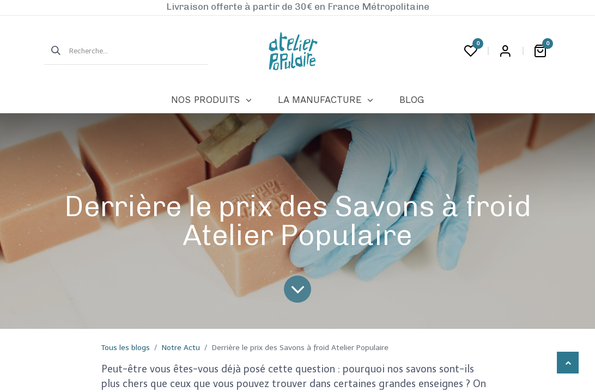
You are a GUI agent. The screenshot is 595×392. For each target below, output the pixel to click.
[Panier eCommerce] (540, 51)
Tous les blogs (125, 347)
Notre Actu (181, 347)
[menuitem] (211, 100)
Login (505, 51)
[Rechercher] (52, 51)
